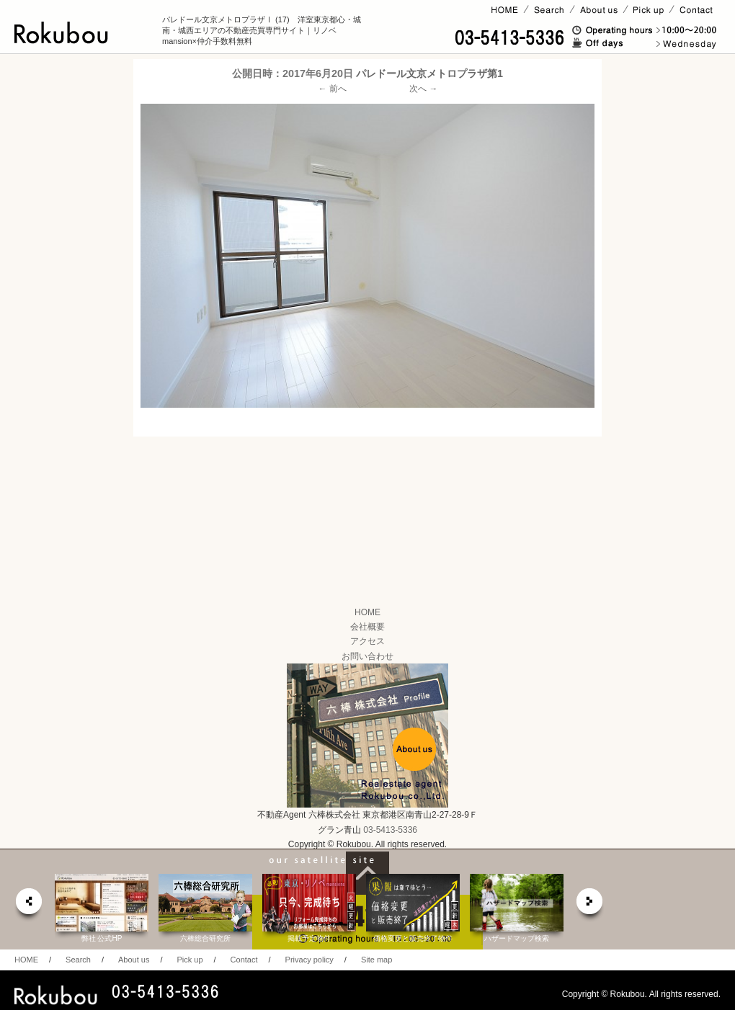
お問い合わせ (367, 656)
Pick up (189, 959)
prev (28, 905)
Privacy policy (309, 959)
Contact (244, 959)
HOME (367, 612)
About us (133, 959)
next (590, 905)
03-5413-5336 (390, 830)
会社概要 (367, 627)
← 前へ (332, 89)
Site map (376, 959)
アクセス (367, 641)
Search (78, 959)
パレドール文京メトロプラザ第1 (429, 73)
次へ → (423, 89)
